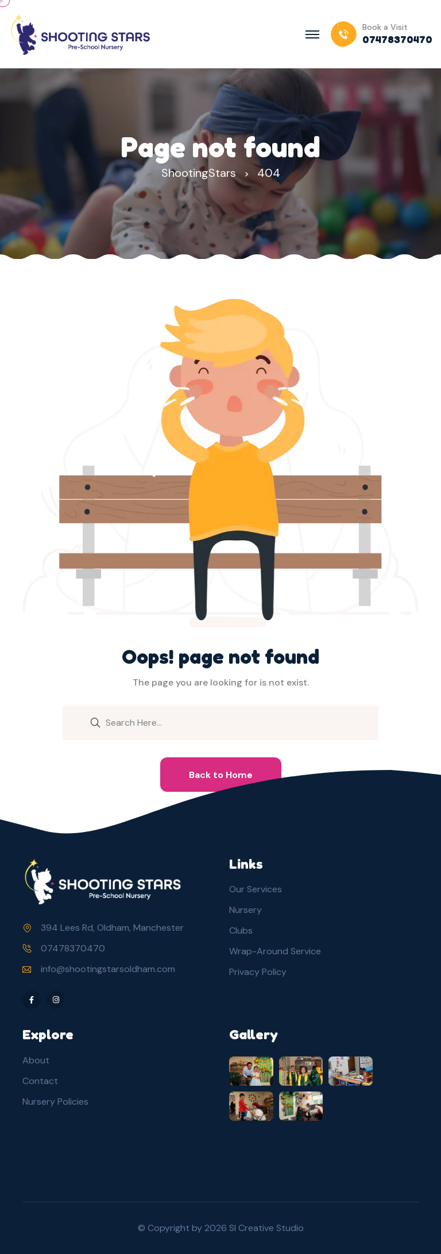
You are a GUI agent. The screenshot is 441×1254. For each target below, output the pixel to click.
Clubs (241, 930)
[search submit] (95, 722)
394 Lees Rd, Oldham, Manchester (112, 928)
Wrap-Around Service (275, 951)
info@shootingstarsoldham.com (108, 969)
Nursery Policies (55, 1102)
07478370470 (73, 948)
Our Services (255, 889)
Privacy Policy (258, 972)
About (35, 1060)
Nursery (245, 910)
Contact (40, 1081)
